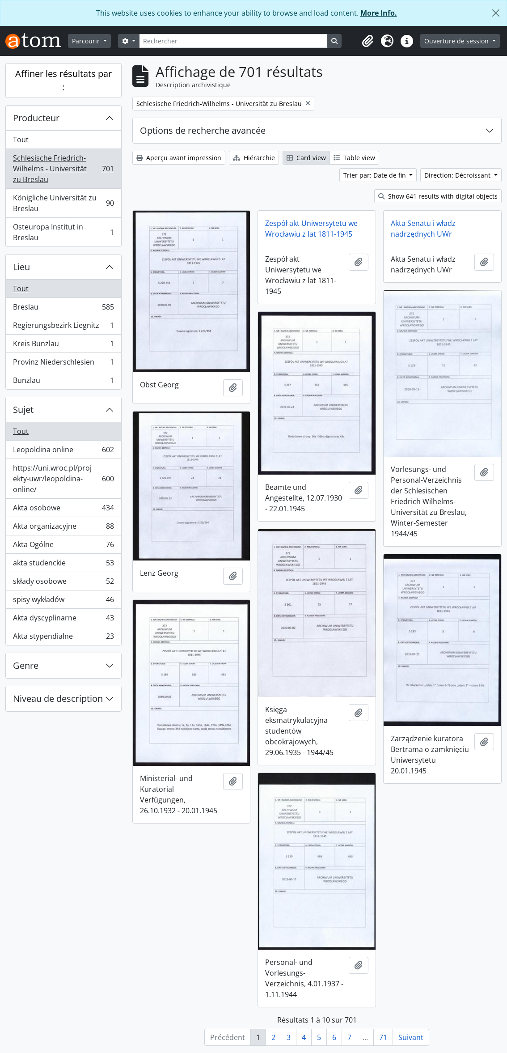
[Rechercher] (233, 41)
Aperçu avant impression (178, 157)
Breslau (63, 308)
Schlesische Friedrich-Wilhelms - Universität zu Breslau (63, 168)
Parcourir (86, 41)
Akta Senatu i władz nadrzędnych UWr (423, 228)
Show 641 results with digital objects (438, 196)
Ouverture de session (457, 41)
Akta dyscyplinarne (63, 619)
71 (383, 1037)
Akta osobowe (63, 509)
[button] (367, 41)
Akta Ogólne (63, 546)
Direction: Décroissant (458, 175)
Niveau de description (58, 698)
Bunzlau (63, 382)
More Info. (378, 13)
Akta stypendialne (63, 638)
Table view (354, 157)
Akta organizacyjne (63, 528)
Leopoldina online (63, 451)
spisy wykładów (63, 601)
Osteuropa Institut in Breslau (63, 232)
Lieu (21, 267)
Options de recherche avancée (203, 130)
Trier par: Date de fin (375, 175)
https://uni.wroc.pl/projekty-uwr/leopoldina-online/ (63, 478)
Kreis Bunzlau (63, 345)
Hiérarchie (254, 157)
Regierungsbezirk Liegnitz (63, 327)
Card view (306, 157)
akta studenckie (63, 564)
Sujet (23, 409)
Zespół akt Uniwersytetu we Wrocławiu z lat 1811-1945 (311, 228)
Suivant (410, 1037)
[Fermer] (496, 12)
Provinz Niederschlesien (63, 364)
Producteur (36, 118)
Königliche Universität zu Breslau (63, 203)
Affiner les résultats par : (63, 80)
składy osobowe (63, 583)
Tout (21, 139)
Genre (25, 665)
